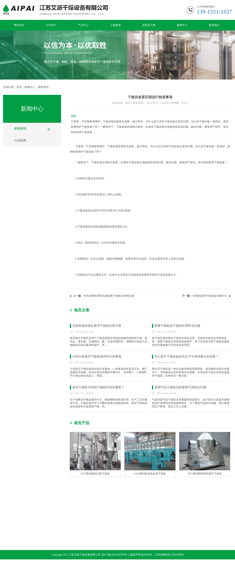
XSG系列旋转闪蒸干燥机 (95, 473)
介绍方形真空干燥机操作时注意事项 (96, 356)
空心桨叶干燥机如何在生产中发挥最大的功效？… (188, 356)
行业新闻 (20, 140)
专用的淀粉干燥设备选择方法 (209, 295)
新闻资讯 (43, 87)
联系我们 (214, 25)
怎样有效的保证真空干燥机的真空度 (96, 325)
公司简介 (51, 25)
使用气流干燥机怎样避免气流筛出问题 (180, 387)
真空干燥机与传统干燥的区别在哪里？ (98, 387)
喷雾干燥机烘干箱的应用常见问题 (177, 325)
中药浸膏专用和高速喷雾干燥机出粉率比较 (109, 295)
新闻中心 (182, 25)
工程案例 (115, 25)
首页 (19, 87)
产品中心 (83, 25)
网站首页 (19, 25)
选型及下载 (148, 25)
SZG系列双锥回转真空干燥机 (204, 473)
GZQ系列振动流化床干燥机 (150, 473)
